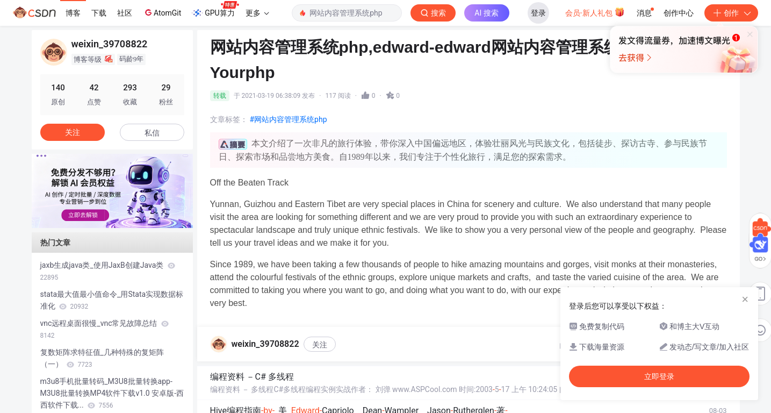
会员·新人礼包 (595, 11)
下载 (98, 13)
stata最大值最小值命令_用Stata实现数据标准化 (112, 300)
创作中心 (679, 13)
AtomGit (162, 12)
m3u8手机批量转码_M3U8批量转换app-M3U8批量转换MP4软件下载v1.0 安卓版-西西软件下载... (112, 393)
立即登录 (659, 376)
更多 (257, 13)
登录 (538, 13)
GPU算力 (215, 9)
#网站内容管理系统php (288, 119)
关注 (319, 344)
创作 (731, 13)
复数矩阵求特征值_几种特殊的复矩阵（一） (102, 358)
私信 (152, 133)
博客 (73, 13)
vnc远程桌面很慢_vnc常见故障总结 (104, 329)
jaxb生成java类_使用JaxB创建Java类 (107, 271)
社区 (124, 13)
